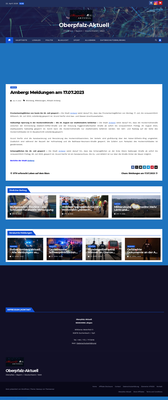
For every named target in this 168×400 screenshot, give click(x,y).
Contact (118, 386)
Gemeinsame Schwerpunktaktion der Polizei (62, 252)
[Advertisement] (84, 60)
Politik (49, 40)
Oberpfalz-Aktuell (84, 25)
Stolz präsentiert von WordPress (18, 389)
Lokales (36, 40)
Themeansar (49, 389)
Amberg (73, 113)
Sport (77, 40)
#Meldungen (40, 100)
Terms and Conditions (154, 392)
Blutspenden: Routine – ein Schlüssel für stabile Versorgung (31, 208)
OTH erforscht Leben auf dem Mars (29, 173)
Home (95, 386)
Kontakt (159, 386)
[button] (156, 40)
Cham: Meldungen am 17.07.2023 (139, 173)
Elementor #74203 (147, 386)
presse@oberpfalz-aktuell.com (13, 398)
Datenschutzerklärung (112, 40)
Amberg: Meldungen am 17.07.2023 (47, 92)
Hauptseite (21, 40)
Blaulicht (63, 40)
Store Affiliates (138, 392)
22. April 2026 (18, 256)
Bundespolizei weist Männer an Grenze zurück (101, 252)
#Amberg (30, 100)
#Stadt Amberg (53, 100)
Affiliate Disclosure (106, 386)
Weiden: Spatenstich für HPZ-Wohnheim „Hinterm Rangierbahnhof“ (82, 209)
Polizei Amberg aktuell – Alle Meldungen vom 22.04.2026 (25, 252)
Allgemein (90, 40)
